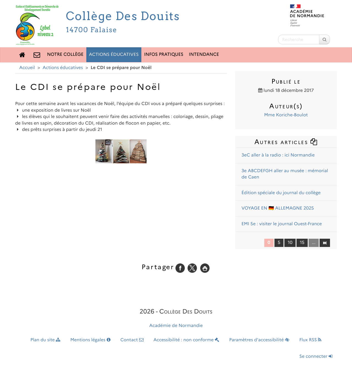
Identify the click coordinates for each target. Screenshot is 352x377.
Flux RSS (310, 340)
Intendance (204, 54)
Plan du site (46, 340)
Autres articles (286, 142)
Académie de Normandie (176, 325)
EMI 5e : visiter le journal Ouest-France (281, 224)
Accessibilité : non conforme (186, 340)
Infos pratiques (163, 54)
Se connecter (315, 356)
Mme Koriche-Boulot (286, 115)
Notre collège (65, 54)
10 (290, 242)
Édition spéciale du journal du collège (281, 193)
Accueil (27, 67)
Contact (132, 340)
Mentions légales (90, 340)
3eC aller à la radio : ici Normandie (278, 155)
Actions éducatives (114, 54)
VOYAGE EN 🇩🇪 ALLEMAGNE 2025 (277, 208)
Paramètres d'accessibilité (259, 340)
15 (302, 242)
